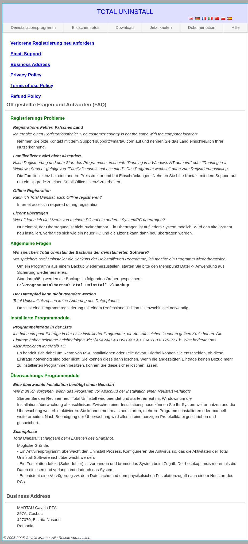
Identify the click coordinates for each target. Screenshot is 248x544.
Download (125, 27)
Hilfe (235, 27)
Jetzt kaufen (161, 27)
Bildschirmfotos (85, 27)
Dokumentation (201, 27)
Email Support (25, 53)
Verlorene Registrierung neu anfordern (52, 43)
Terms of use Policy (31, 85)
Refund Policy (25, 96)
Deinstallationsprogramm (33, 27)
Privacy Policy (25, 74)
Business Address (30, 64)
